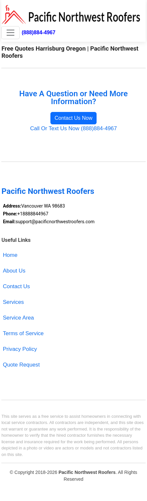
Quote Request (21, 365)
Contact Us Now (74, 118)
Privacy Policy (20, 349)
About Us (14, 271)
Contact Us (16, 286)
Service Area (18, 318)
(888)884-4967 (38, 32)
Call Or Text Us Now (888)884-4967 (73, 128)
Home (10, 255)
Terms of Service (23, 333)
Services (13, 302)
